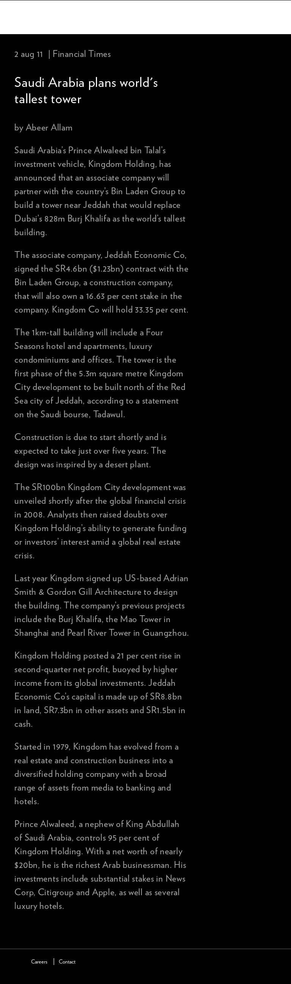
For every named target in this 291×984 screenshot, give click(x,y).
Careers (39, 962)
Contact (67, 962)
